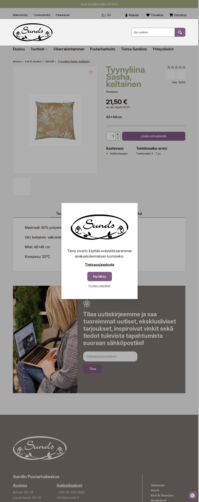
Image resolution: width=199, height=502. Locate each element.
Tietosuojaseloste (99, 265)
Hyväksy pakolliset (99, 285)
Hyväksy (99, 276)
